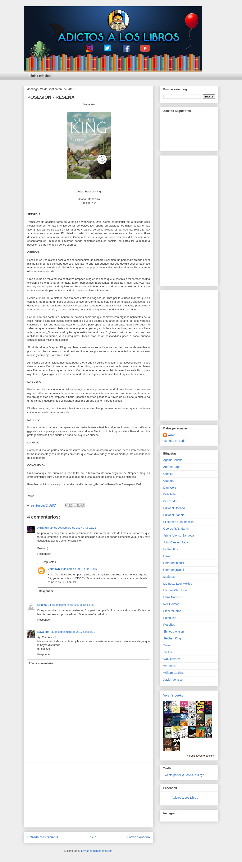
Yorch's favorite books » (201, 755)
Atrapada (43, 527)
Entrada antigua (138, 837)
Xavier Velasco (173, 679)
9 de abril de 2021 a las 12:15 (79, 568)
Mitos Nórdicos (173, 597)
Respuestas (48, 561)
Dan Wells (170, 487)
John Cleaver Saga (175, 542)
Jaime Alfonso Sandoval (179, 535)
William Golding (173, 672)
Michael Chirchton (175, 590)
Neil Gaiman (171, 604)
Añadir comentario (41, 663)
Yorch (172, 435)
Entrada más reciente (42, 837)
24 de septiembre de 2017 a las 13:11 (73, 527)
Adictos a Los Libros (185, 797)
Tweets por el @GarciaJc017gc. (184, 775)
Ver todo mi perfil (174, 440)
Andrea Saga (172, 467)
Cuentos (168, 480)
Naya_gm (43, 631)
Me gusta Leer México (177, 583)
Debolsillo (169, 494)
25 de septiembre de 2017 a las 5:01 (73, 631)
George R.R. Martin (176, 528)
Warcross (169, 665)
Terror (167, 645)
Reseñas (169, 624)
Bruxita (42, 604)
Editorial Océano (174, 508)
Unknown (54, 568)
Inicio (92, 837)
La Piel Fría (170, 549)
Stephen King (172, 638)
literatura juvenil (173, 569)
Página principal (40, 75)
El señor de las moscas (178, 522)
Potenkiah (169, 618)
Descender (170, 501)
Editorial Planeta (174, 515)
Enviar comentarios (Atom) (97, 850)
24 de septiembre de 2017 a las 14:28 (70, 604)
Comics (168, 473)
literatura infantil (173, 563)
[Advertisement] (88, 795)
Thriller (167, 652)
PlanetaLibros (172, 611)
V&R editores (172, 659)
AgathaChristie (173, 460)
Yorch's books (173, 695)
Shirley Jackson (173, 631)
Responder (44, 553)
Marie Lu (169, 576)
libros (166, 556)
